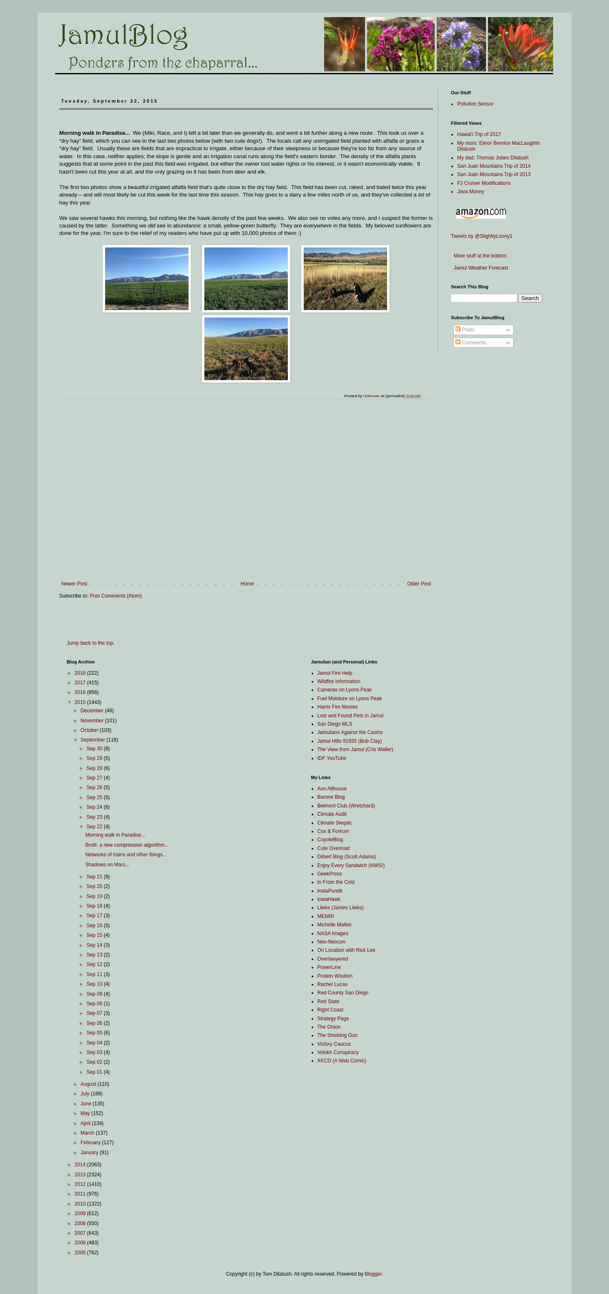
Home (247, 584)
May (86, 1113)
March (88, 1133)
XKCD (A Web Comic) (341, 1061)
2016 (81, 692)
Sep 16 (94, 925)
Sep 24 (94, 807)
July (86, 1094)
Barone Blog (331, 797)
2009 (81, 1213)
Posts (464, 330)
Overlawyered (332, 959)
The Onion (329, 1027)
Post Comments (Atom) (116, 596)
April (86, 1123)
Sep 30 (94, 749)
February (91, 1142)
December (93, 711)
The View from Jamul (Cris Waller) (355, 749)
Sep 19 (94, 896)
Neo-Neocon (331, 942)
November (93, 721)
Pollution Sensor (475, 104)
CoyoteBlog (330, 839)
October (90, 730)
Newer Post (74, 584)
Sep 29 (94, 758)
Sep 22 (94, 827)
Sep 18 (94, 906)
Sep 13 (94, 955)
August (89, 1084)
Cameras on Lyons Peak (344, 690)
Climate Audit (332, 814)
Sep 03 (94, 1052)
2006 (81, 1243)
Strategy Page (333, 1019)
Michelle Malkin (334, 925)
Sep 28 (94, 768)
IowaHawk (328, 899)
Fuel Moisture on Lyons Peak (349, 698)
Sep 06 (94, 1023)
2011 (81, 1194)
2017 (81, 683)
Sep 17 (94, 915)
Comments (470, 343)
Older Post (419, 584)
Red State (328, 1001)
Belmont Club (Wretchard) (346, 806)
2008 (81, 1223)
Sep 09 (94, 994)
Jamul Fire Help (334, 673)
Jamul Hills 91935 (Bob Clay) (349, 741)
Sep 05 (94, 1033)
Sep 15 (94, 935)
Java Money (470, 191)
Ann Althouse (332, 789)
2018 (81, 673)
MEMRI (325, 916)
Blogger (373, 1274)
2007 (81, 1233)
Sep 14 (94, 945)
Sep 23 (94, 817)
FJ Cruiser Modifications (484, 183)
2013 (81, 1175)
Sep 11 (94, 974)
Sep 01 (94, 1072)
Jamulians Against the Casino (350, 732)
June (87, 1104)
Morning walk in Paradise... (115, 835)
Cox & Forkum (333, 831)
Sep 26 (94, 787)
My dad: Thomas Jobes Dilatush (492, 158)
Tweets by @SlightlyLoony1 (482, 236)
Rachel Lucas (332, 984)
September (93, 740)
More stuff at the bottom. (479, 256)
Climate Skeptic (334, 823)
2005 (81, 1253)
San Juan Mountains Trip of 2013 (494, 174)
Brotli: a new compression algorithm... (127, 845)
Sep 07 (94, 1013)
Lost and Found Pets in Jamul (350, 716)
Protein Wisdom (335, 976)
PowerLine (329, 967)
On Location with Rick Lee (346, 950)
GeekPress (329, 874)
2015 (81, 702)
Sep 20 (94, 886)
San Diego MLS (334, 724)
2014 (81, 1165)
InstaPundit (329, 891)
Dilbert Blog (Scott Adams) (346, 857)
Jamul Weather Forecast (479, 268)
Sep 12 (94, 964)
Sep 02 (94, 1062)
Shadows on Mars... (107, 865)
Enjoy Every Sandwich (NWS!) (351, 865)
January (90, 1152)
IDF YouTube (332, 758)
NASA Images (333, 933)
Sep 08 (94, 1003)
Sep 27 (94, 778)
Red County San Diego (343, 993)
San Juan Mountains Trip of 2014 (494, 166)
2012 (81, 1184)
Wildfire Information (338, 681)
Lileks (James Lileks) (340, 908)
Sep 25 (94, 797)
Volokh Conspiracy (338, 1052)
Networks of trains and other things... (125, 855)
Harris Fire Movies (337, 707)
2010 (81, 1204)
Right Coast (330, 1010)
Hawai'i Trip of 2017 (479, 134)
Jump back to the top (90, 643)
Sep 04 (94, 1043)
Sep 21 (94, 877)
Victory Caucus (334, 1044)
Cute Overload (333, 848)
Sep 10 (94, 984)
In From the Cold (336, 882)
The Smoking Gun (337, 1035)
